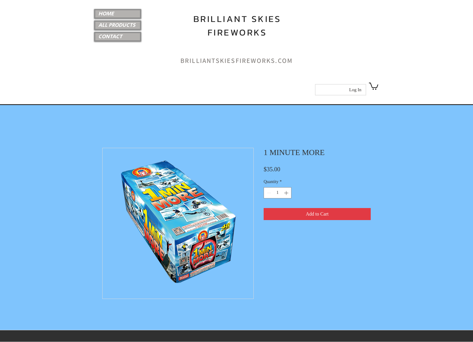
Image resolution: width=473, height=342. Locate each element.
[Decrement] (268, 193)
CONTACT (110, 36)
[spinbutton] (277, 193)
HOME (106, 13)
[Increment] (286, 193)
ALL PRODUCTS (116, 25)
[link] (373, 86)
